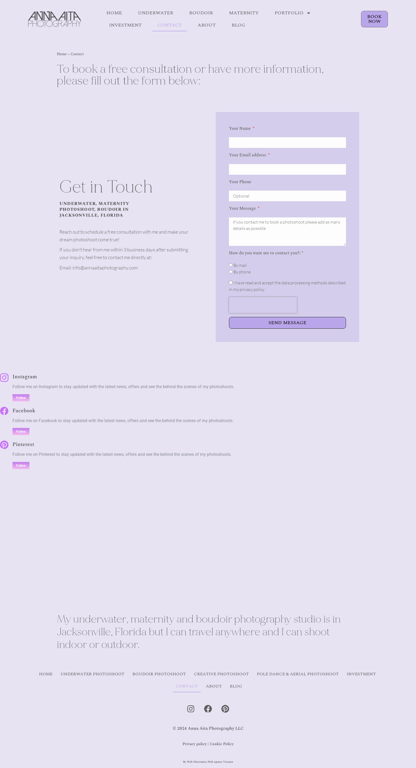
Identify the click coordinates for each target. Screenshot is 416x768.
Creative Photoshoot (221, 674)
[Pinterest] (4, 444)
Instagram (24, 377)
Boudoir (201, 12)
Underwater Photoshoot (92, 674)
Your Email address (248, 155)
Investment (125, 25)
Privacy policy (195, 744)
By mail (240, 265)
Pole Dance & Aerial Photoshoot (298, 674)
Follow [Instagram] (21, 398)
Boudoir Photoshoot (159, 674)
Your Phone (240, 182)
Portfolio (293, 13)
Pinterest (23, 444)
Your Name (240, 128)
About (207, 25)
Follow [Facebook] (21, 432)
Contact (170, 25)
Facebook (23, 411)
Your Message (243, 208)
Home (114, 12)
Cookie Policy (222, 744)
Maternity (244, 12)
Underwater (155, 12)
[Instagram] (4, 378)
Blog (238, 25)
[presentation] (263, 305)
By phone (242, 271)
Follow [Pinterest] (21, 465)
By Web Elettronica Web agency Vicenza (208, 762)
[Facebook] (4, 411)
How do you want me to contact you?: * (266, 253)
